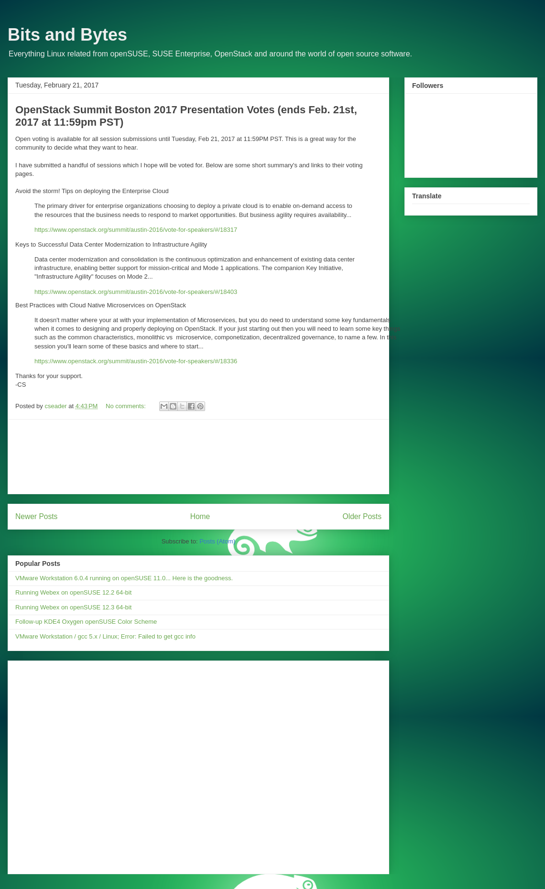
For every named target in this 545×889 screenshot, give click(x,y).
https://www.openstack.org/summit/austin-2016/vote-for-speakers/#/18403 (135, 291)
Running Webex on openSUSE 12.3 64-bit (73, 607)
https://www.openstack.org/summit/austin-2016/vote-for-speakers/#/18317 (135, 229)
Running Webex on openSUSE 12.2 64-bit (73, 592)
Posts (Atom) (217, 541)
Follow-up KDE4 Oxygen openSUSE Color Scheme (86, 621)
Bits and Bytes (67, 34)
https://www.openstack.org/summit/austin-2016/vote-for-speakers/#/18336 (135, 361)
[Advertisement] (198, 457)
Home (200, 516)
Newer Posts (36, 516)
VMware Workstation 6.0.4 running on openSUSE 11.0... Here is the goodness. (124, 578)
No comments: (126, 406)
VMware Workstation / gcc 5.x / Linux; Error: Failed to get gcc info (105, 636)
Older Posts (362, 516)
